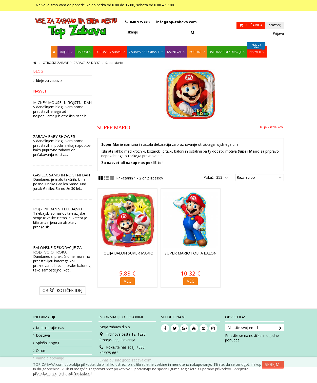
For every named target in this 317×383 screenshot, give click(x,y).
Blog (38, 71)
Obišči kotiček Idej (63, 290)
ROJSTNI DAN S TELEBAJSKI (57, 208)
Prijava (278, 33)
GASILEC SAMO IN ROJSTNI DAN (61, 174)
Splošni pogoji (47, 343)
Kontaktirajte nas (50, 327)
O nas (41, 350)
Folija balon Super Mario (127, 253)
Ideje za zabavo (49, 80)
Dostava (43, 335)
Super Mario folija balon (190, 253)
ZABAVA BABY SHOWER (54, 136)
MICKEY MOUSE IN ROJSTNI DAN (62, 102)
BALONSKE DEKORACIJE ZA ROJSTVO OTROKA (57, 249)
